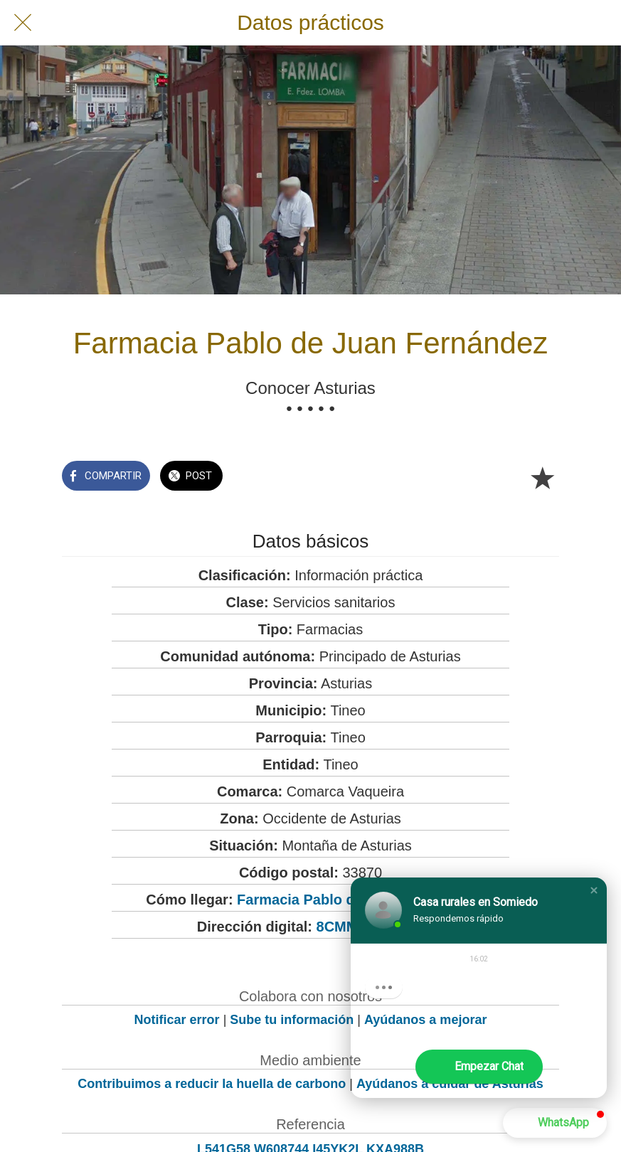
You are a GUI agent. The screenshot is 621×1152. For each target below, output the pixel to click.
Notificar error (177, 1020)
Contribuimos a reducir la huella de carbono (212, 1084)
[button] (594, 890)
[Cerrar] (22, 22)
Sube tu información (292, 1020)
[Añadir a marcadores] (542, 477)
